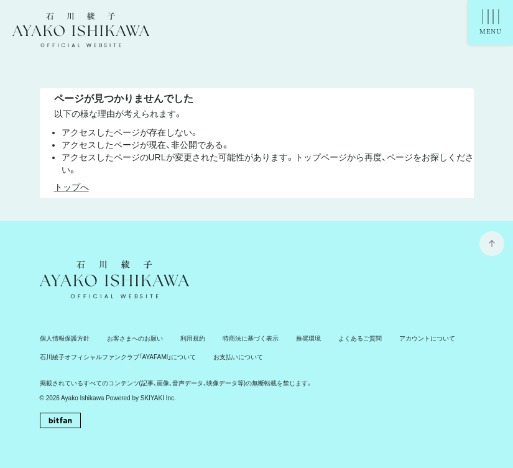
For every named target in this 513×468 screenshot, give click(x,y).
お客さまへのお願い (135, 338)
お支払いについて (238, 357)
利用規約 (192, 338)
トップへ (71, 187)
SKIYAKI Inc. (158, 398)
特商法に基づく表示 (251, 338)
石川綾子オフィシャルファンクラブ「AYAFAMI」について (118, 357)
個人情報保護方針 (65, 338)
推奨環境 (308, 338)
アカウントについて (427, 338)
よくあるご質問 (360, 338)
